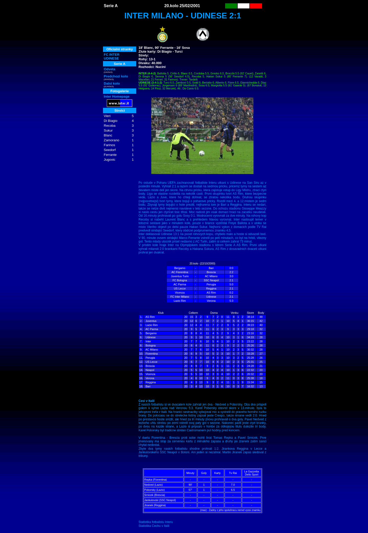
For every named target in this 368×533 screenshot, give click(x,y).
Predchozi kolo (116, 76)
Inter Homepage (117, 96)
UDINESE (111, 58)
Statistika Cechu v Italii (154, 526)
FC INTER (111, 54)
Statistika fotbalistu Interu (156, 522)
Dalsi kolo (112, 83)
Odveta (109, 69)
